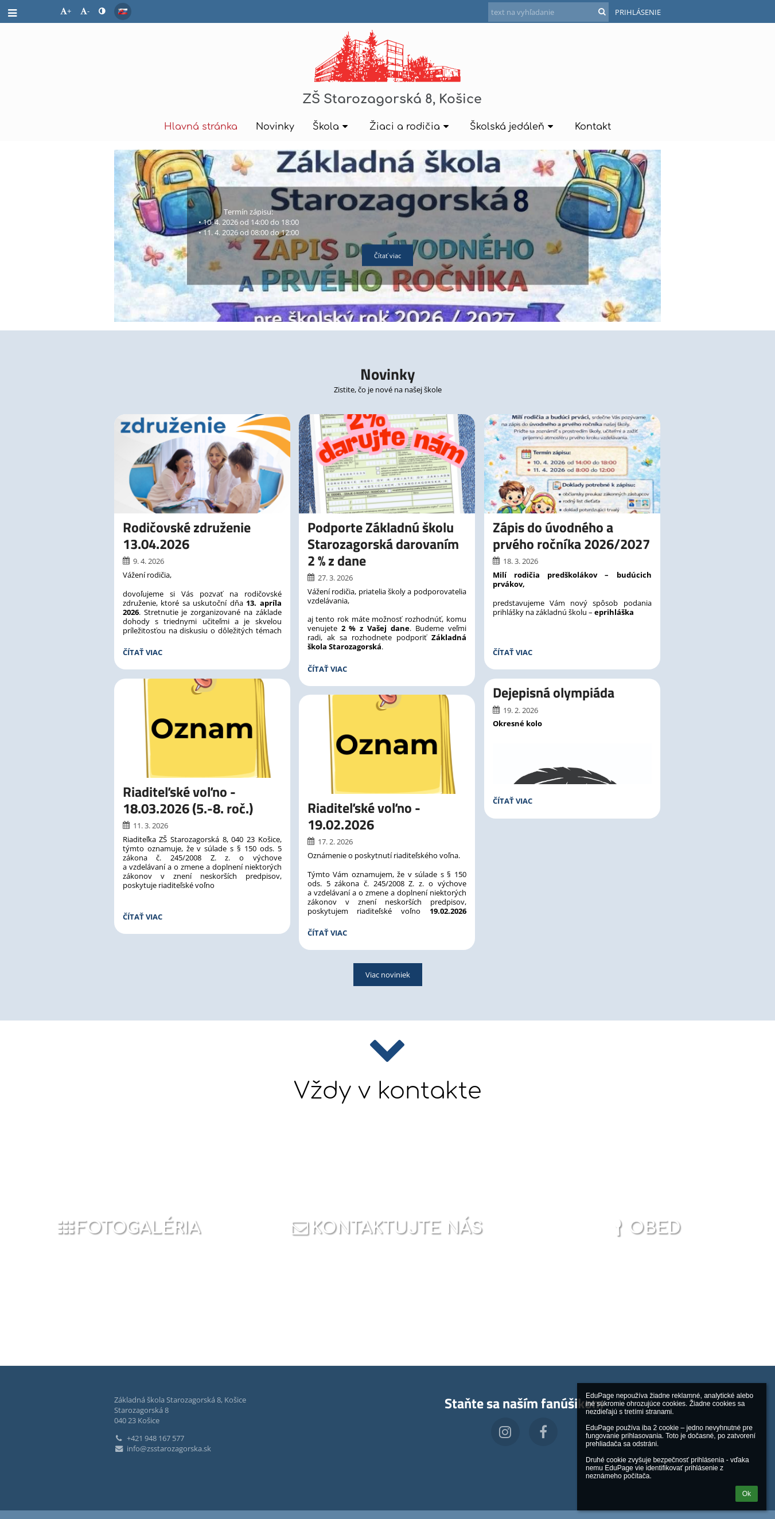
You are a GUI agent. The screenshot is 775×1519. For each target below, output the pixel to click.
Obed (644, 1227)
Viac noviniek (387, 974)
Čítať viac (387, 255)
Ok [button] (746, 1494)
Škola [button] (332, 127)
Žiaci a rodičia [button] (410, 127)
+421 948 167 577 (149, 1438)
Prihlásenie (638, 12)
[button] (122, 11)
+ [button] (65, 11)
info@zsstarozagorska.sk (162, 1448)
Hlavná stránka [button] (200, 127)
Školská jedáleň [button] (513, 127)
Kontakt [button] (593, 127)
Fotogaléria (128, 1227)
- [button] (84, 11)
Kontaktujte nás (385, 1227)
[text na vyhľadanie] (548, 12)
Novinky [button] (275, 127)
